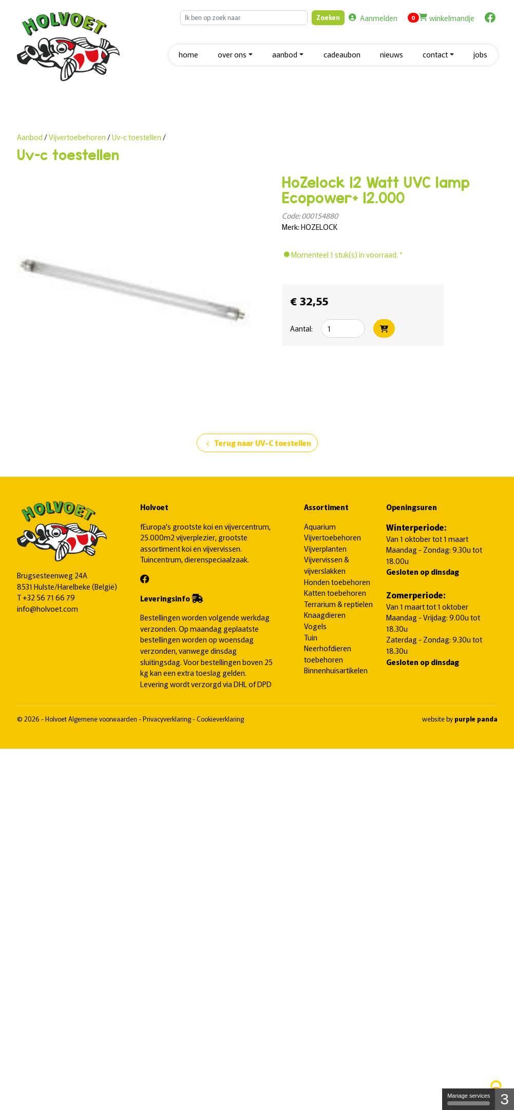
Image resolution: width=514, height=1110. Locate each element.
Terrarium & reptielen (338, 603)
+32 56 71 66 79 (49, 597)
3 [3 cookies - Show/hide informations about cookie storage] (504, 1098)
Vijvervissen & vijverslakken (326, 565)
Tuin (310, 637)
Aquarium (320, 526)
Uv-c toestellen (136, 136)
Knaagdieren (325, 614)
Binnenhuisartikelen (336, 670)
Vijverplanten (325, 548)
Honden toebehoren (337, 581)
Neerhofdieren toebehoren (327, 653)
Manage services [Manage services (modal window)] (468, 1099)
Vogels (315, 625)
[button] (235, 55)
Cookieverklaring (220, 719)
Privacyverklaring (168, 719)
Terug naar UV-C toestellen (257, 443)
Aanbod (30, 136)
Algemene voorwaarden (103, 719)
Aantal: (301, 328)
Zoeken (328, 17)
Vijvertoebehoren (78, 136)
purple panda (476, 719)
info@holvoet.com (47, 608)
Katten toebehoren (335, 592)
